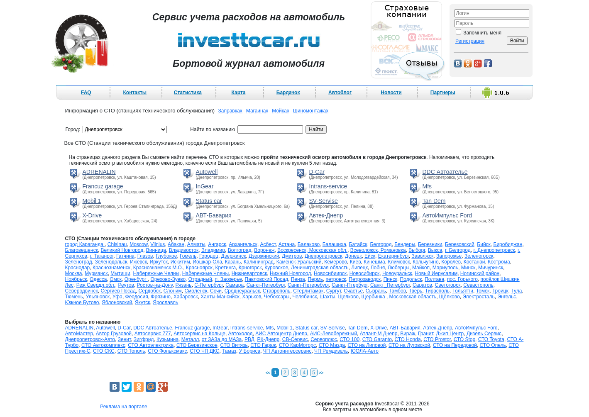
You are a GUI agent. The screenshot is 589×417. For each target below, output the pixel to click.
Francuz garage (103, 186)
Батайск (358, 244)
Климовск (399, 262)
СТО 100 (349, 339)
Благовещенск (81, 250)
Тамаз (229, 351)
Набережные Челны (156, 273)
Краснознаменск (111, 268)
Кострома (499, 262)
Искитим (180, 262)
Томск (483, 291)
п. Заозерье (228, 279)
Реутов (126, 285)
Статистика (188, 92)
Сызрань (376, 291)
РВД (249, 339)
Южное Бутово (82, 302)
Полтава (434, 279)
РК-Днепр (268, 339)
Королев (451, 262)
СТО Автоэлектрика (151, 345)
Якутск (142, 302)
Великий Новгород (122, 250)
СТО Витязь (233, 345)
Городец (208, 256)
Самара (234, 285)
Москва (73, 273)
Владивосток (184, 250)
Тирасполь (437, 291)
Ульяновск (98, 297)
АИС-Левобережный (333, 334)
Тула (516, 291)
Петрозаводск (365, 279)
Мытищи (120, 273)
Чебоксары (276, 297)
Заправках (230, 111)
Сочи (216, 291)
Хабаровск (186, 297)
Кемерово (335, 262)
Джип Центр (450, 334)
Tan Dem (434, 201)
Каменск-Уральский (299, 262)
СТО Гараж (263, 345)
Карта (239, 92)
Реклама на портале (123, 407)
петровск (336, 279)
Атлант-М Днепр (379, 334)
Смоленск (195, 291)
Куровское (276, 268)
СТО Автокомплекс (103, 345)
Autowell (207, 171)
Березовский (459, 244)
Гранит (425, 334)
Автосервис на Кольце (199, 334)
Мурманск (96, 273)
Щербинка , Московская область (399, 297)
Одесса (98, 279)
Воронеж (264, 250)
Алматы (196, 244)
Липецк (359, 268)
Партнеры (442, 92)
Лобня (378, 268)
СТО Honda (408, 339)
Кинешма (374, 262)
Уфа (117, 297)
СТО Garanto (377, 339)
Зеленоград (78, 262)
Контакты (135, 92)
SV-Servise (323, 201)
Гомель (188, 256)
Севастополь (478, 285)
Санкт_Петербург (390, 285)
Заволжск (422, 256)
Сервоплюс (323, 339)
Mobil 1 (92, 201)
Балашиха (334, 244)
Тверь (416, 291)
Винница (156, 250)
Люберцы (398, 268)
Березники (430, 244)
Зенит (124, 339)
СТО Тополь (131, 351)
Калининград (259, 262)
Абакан (176, 244)
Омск (116, 279)
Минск (468, 268)
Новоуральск (397, 273)
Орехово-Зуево (168, 279)
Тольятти (462, 291)
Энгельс (506, 297)
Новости (391, 92)
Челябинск (304, 297)
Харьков (251, 297)
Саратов (422, 285)
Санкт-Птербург (349, 285)
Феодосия (136, 297)
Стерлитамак (308, 291)
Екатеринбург (393, 256)
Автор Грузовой (114, 334)
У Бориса (250, 351)
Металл (190, 339)
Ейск (369, 256)
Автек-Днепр (326, 215)
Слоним (173, 291)
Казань (233, 262)
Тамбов (397, 291)
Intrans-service (328, 186)
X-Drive (92, 215)
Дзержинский (264, 256)
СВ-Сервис (295, 339)
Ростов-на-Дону (155, 285)
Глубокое (166, 256)
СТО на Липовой (367, 345)
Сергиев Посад (117, 291)
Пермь (315, 279)
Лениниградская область (319, 268)
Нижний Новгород (290, 273)
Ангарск (217, 244)
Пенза (298, 279)
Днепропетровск (323, 256)
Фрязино (161, 297)
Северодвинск (81, 291)
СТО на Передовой (455, 345)
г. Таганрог (102, 256)
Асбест (268, 244)
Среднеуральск (242, 291)
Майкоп (421, 268)
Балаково (309, 244)
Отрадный (200, 279)
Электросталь (478, 297)
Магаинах (257, 111)
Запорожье (449, 256)
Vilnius (157, 244)
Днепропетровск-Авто (90, 339)
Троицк (500, 291)
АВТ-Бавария (214, 215)
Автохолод (240, 334)
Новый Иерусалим (436, 273)
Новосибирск (364, 273)
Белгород (380, 244)
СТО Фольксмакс (167, 351)
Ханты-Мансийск (220, 297)
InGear (205, 186)
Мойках (280, 111)
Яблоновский (117, 302)
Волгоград (240, 250)
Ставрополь (277, 291)
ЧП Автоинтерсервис (287, 351)
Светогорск (448, 285)
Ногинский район (479, 273)
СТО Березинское (197, 345)
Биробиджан (508, 244)
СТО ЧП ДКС (204, 351)
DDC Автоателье (445, 171)
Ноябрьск (76, 279)
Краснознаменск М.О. (158, 268)
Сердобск (150, 291)
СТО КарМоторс (297, 345)
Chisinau (117, 244)
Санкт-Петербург (266, 285)
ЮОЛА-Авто (365, 351)
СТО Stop (464, 339)
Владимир (213, 250)
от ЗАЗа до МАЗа (222, 339)
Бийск (484, 244)
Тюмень (74, 297)
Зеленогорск (478, 256)
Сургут (333, 291)
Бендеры (404, 244)
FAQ (86, 92)
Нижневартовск (249, 273)
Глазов (145, 256)
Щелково (348, 297)
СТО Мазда (332, 345)
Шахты (327, 297)
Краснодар (77, 268)
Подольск (411, 279)
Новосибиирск (330, 273)
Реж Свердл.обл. (95, 285)
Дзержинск (233, 256)
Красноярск (199, 268)
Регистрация (469, 41)
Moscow (138, 244)
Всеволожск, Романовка (378, 250)
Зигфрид (144, 339)
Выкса (435, 250)
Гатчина (125, 256)
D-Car (317, 171)
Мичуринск (490, 268)
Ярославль (165, 302)
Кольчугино (425, 262)
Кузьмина (167, 339)
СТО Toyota (491, 339)
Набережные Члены (205, 273)
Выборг (416, 250)
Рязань (183, 285)
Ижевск (138, 262)
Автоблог (340, 92)
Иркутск (159, 262)
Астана (287, 244)
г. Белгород (458, 250)
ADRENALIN (99, 171)
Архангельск (243, 244)
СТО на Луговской (409, 345)
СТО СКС (104, 351)
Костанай (474, 262)
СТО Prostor (437, 339)
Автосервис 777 (152, 334)
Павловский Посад (266, 279)
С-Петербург (208, 285)
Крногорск (250, 268)
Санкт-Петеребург (308, 285)
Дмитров (292, 256)
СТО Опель (493, 345)
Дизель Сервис (484, 334)
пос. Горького (462, 279)
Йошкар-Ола (207, 262)
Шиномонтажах (310, 111)
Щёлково (449, 297)
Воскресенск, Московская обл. (312, 250)
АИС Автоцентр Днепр (281, 334)
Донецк (353, 256)
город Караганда (85, 244)
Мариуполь (445, 268)
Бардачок (288, 92)
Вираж (407, 334)
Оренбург (136, 279)
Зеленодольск (111, 262)
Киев (355, 262)
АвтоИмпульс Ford (447, 215)
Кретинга (225, 268)
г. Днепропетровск (494, 250)
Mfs (427, 186)
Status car (209, 201)
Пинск (390, 279)
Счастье (353, 291)
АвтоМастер (79, 334)
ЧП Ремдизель (331, 351)
